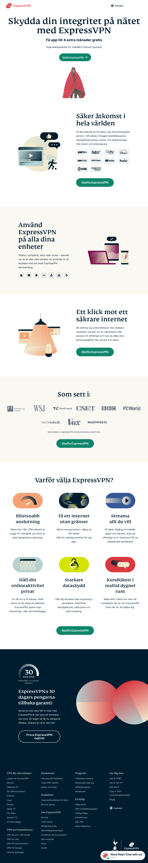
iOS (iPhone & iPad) (16, 793)
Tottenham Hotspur (84, 780)
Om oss (44, 819)
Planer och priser (49, 789)
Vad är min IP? (116, 784)
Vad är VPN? (115, 780)
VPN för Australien (15, 854)
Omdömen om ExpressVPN (53, 836)
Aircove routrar (48, 806)
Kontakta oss (81, 819)
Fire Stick (11, 815)
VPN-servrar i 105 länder (18, 836)
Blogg (112, 801)
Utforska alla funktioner (52, 780)
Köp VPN (79, 823)
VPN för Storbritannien (17, 845)
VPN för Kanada (14, 849)
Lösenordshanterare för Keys (54, 802)
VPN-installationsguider (86, 810)
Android (10, 797)
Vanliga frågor (81, 815)
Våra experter (47, 841)
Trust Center (47, 823)
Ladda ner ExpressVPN (18, 780)
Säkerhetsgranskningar (52, 832)
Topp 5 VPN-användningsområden (119, 795)
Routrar (10, 806)
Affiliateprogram (82, 789)
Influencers (80, 793)
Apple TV (11, 810)
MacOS (10, 784)
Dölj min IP (114, 789)
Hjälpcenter (80, 806)
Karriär (44, 849)
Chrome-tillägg (14, 823)
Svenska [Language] (119, 5)
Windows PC (13, 789)
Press (43, 845)
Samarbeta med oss (84, 784)
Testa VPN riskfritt (49, 784)
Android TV (12, 819)
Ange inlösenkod (83, 828)
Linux (9, 802)
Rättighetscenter (49, 828)
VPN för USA (13, 841)
